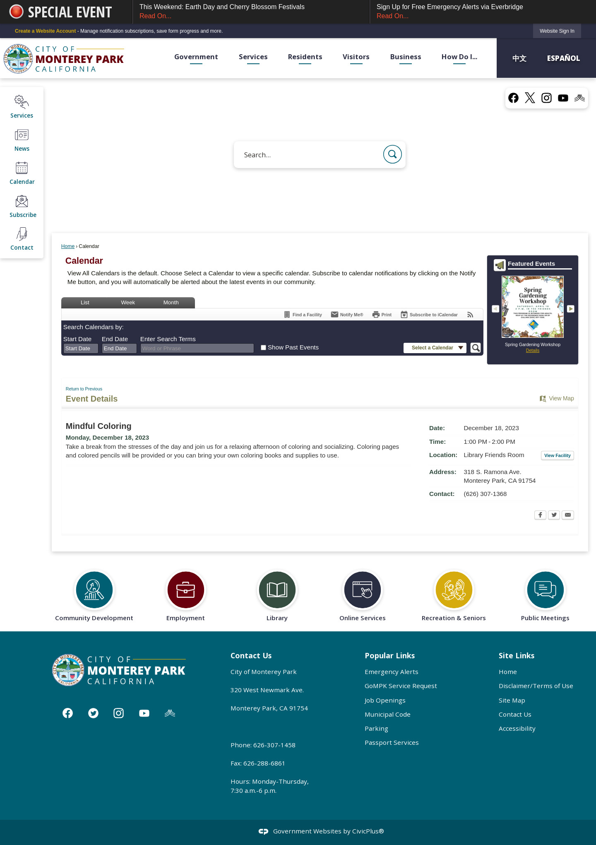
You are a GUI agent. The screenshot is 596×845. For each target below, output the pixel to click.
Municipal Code (388, 714)
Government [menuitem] (196, 56)
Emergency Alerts (391, 671)
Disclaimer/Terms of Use (536, 685)
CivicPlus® (368, 831)
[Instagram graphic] (546, 97)
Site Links (516, 655)
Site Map (512, 700)
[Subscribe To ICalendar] (429, 314)
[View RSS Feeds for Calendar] (470, 314)
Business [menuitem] (405, 56)
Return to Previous (84, 388)
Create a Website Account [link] (45, 31)
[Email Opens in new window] (568, 515)
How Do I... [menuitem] (459, 56)
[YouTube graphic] (563, 97)
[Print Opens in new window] (382, 314)
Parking (376, 728)
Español (563, 58)
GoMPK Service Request (401, 685)
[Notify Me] (346, 314)
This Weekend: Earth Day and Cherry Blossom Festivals (251, 12)
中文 (520, 58)
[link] (557, 31)
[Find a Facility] (302, 314)
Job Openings (385, 700)
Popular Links (390, 655)
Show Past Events (293, 347)
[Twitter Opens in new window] (554, 515)
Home (67, 246)
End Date (115, 338)
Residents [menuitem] (305, 56)
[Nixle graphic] (170, 713)
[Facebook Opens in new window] (540, 515)
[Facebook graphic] (513, 97)
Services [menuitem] (253, 56)
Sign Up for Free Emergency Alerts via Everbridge (479, 12)
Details (533, 350)
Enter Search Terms (168, 338)
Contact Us (515, 714)
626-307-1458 (274, 745)
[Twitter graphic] (93, 713)
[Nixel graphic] (579, 97)
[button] (392, 154)
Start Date (77, 338)
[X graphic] (530, 97)
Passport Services (392, 742)
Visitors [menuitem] (356, 56)
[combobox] (81, 348)
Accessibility (517, 728)
